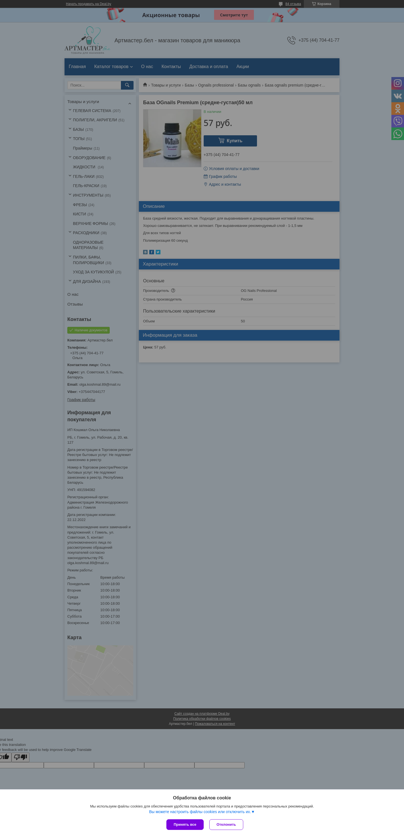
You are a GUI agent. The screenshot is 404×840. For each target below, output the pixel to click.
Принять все (185, 824)
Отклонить (226, 824)
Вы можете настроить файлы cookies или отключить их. (200, 811)
